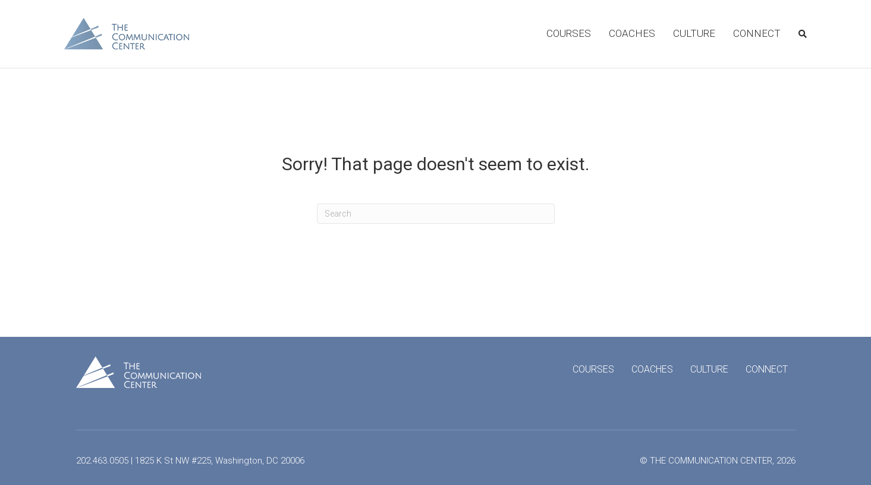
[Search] (798, 34)
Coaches (632, 33)
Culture (694, 33)
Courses (568, 33)
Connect (757, 33)
